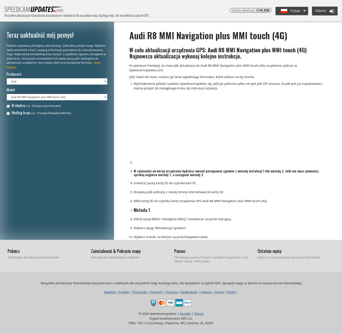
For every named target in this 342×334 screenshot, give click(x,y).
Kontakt (185, 314)
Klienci (324, 11)
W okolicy (34, 105)
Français (171, 292)
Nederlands (189, 292)
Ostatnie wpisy (270, 251)
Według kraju (39, 112)
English (124, 292)
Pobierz (14, 251)
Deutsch (156, 292)
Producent (14, 74)
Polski (290, 11)
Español (110, 292)
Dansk (219, 292)
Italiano (206, 292)
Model (11, 89)
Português (139, 292)
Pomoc (179, 251)
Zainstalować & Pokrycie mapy (116, 251)
